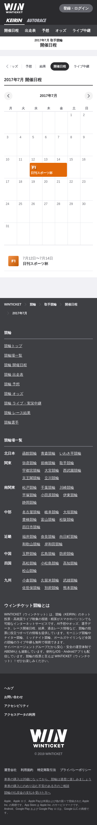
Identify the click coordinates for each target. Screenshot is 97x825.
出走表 (30, 30)
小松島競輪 (50, 563)
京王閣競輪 (31, 478)
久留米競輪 (50, 580)
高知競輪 (70, 563)
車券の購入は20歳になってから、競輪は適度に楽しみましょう (47, 779)
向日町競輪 (68, 536)
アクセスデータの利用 (19, 714)
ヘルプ (8, 688)
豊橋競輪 (29, 519)
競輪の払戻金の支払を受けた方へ (27, 793)
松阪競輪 (66, 519)
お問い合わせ (13, 697)
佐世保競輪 (31, 588)
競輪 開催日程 (15, 365)
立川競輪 (51, 478)
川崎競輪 (66, 487)
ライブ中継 (81, 30)
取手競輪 (66, 463)
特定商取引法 (46, 770)
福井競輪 (29, 536)
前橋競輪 (48, 463)
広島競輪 (48, 554)
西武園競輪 (72, 470)
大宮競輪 (51, 470)
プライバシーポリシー (75, 770)
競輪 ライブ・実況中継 (22, 403)
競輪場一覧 (13, 355)
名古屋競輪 (31, 512)
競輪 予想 (12, 384)
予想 (45, 30)
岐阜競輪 (51, 512)
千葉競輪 (48, 487)
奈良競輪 (48, 536)
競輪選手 (11, 422)
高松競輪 (29, 563)
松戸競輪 (29, 487)
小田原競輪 (50, 495)
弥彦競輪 (29, 463)
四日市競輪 (31, 527)
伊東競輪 (70, 495)
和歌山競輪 (31, 544)
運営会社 (10, 770)
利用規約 (27, 770)
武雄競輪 (70, 580)
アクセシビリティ (16, 706)
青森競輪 (48, 453)
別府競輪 (51, 588)
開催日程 (11, 30)
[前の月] (8, 96)
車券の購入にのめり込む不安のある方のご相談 (36, 786)
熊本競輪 (70, 588)
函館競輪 (29, 453)
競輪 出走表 (13, 374)
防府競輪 (66, 554)
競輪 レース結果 (17, 413)
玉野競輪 (29, 554)
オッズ (60, 30)
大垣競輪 (70, 512)
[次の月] (89, 96)
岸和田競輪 (53, 544)
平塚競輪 (29, 495)
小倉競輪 (29, 580)
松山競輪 (29, 571)
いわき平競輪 (70, 453)
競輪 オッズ (13, 394)
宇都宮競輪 (31, 470)
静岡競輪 (29, 502)
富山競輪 (48, 519)
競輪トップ (13, 346)
